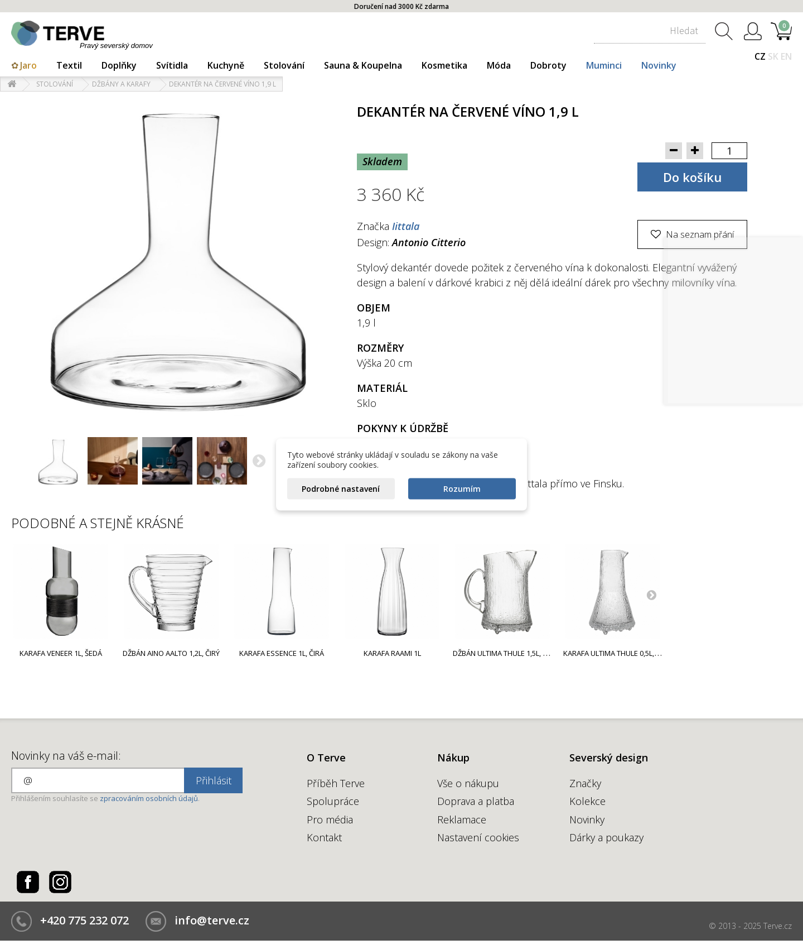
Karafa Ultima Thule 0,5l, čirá (617, 653)
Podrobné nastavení (341, 488)
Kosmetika (444, 65)
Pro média (330, 819)
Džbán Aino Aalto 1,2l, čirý (171, 653)
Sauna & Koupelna (363, 65)
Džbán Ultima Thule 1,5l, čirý (505, 653)
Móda (499, 65)
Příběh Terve (336, 783)
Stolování (284, 65)
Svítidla (172, 65)
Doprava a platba (475, 801)
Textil (69, 65)
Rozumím (462, 488)
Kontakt (324, 837)
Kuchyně (225, 65)
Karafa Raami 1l (392, 653)
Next (651, 594)
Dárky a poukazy (606, 837)
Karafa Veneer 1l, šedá (61, 653)
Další (259, 462)
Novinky (658, 65)
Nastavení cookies (478, 837)
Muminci (604, 65)
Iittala (405, 226)
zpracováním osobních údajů (149, 798)
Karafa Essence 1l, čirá (281, 653)
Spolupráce (333, 801)
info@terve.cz (212, 920)
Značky (585, 783)
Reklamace (461, 819)
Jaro (28, 65)
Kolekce (587, 801)
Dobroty (548, 65)
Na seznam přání (699, 234)
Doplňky (119, 65)
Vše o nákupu (468, 783)
